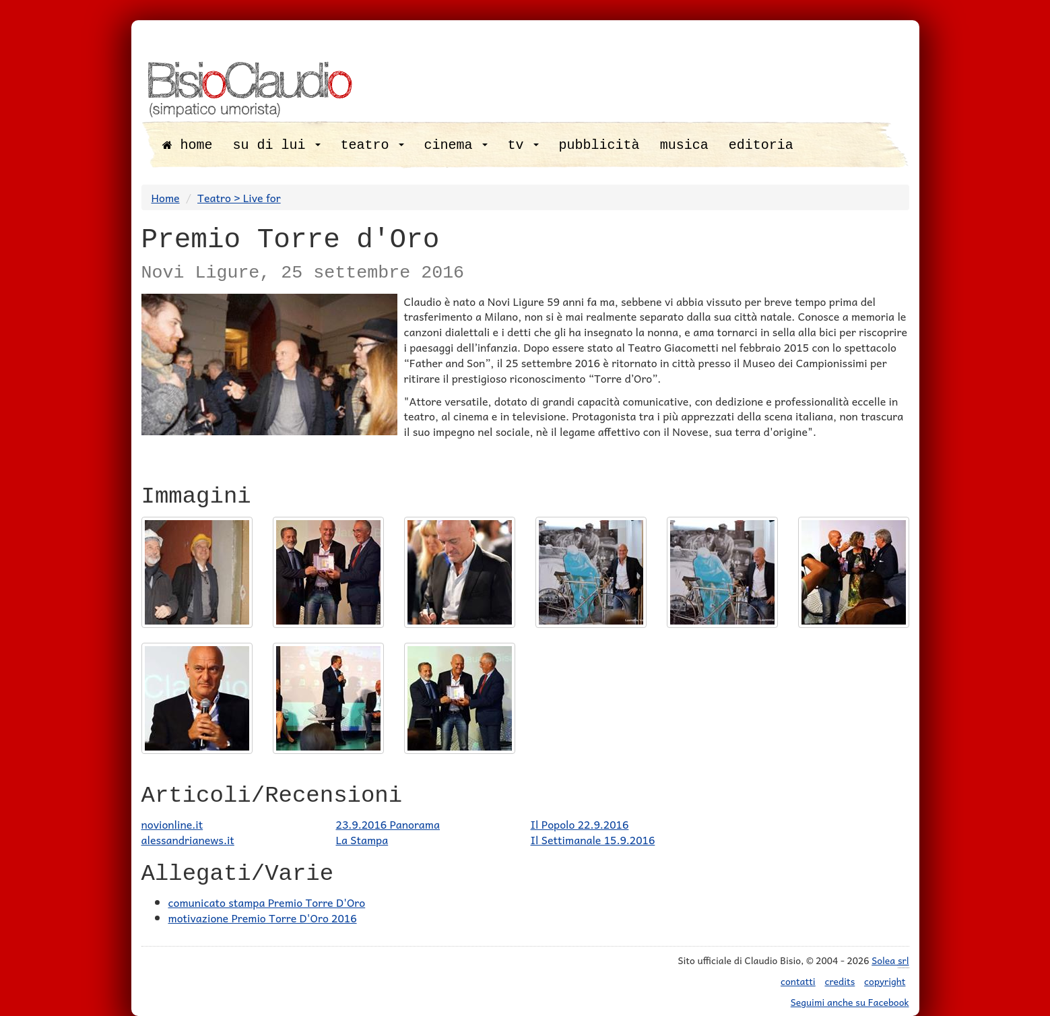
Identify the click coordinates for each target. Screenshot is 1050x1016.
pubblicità (599, 145)
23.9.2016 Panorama (388, 824)
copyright (884, 981)
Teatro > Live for (239, 197)
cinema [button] (456, 145)
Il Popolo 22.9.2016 (580, 824)
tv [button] (523, 145)
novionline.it (172, 824)
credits (840, 981)
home (187, 145)
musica (684, 145)
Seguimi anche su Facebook (850, 1001)
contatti (798, 981)
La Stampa (362, 839)
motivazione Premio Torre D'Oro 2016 (262, 917)
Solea (890, 960)
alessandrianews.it (187, 839)
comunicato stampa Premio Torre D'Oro (267, 902)
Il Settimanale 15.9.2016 (593, 839)
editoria (761, 145)
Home (166, 197)
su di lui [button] (277, 145)
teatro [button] (372, 145)
